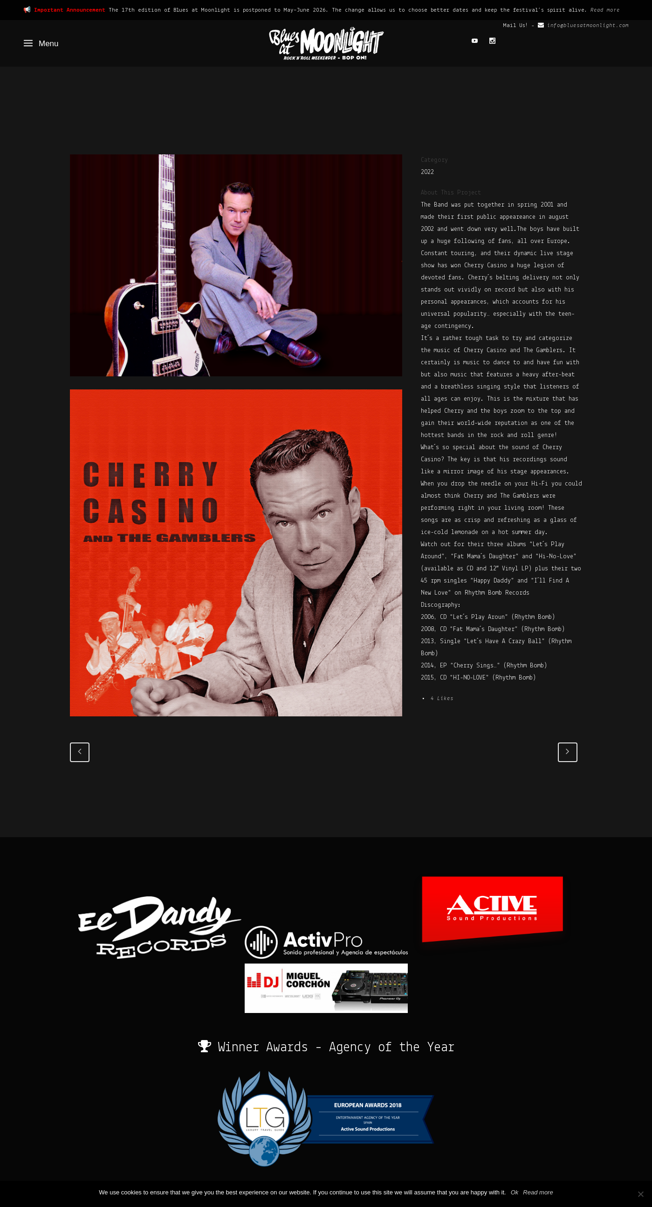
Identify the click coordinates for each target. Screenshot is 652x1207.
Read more (605, 10)
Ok (515, 1192)
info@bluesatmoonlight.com (588, 25)
